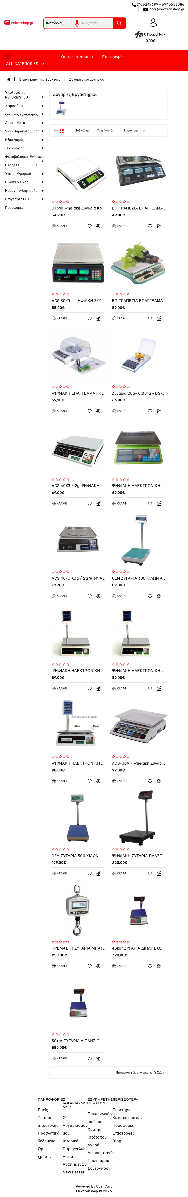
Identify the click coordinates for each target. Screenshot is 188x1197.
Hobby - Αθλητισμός (25, 191)
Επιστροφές (113, 57)
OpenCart (104, 1187)
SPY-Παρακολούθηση (25, 131)
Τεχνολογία (25, 148)
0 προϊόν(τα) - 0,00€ (150, 37)
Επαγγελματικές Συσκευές (40, 80)
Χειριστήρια (25, 106)
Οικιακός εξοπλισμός (25, 114)
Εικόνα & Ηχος (25, 182)
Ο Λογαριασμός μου (75, 1125)
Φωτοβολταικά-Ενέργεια (25, 158)
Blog (117, 1141)
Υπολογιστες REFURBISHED (25, 96)
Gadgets (22, 165)
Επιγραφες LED (25, 199)
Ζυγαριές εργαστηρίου (86, 80)
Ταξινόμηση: (84, 130)
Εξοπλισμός (25, 140)
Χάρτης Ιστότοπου (76, 57)
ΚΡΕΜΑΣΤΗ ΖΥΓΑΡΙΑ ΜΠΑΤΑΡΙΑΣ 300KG (89, 948)
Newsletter (74, 1172)
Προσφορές (123, 1125)
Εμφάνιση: (131, 130)
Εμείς (43, 1110)
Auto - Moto (25, 123)
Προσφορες (14, 208)
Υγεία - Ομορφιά (25, 174)
